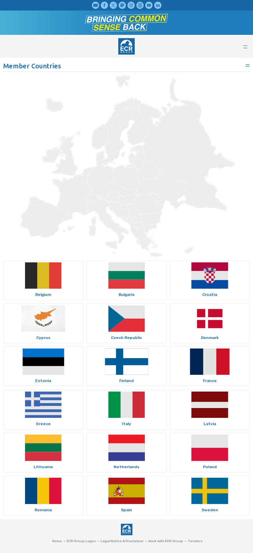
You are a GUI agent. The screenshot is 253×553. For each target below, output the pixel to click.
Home (57, 541)
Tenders (195, 541)
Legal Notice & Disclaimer (122, 541)
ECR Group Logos (81, 541)
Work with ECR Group (165, 541)
